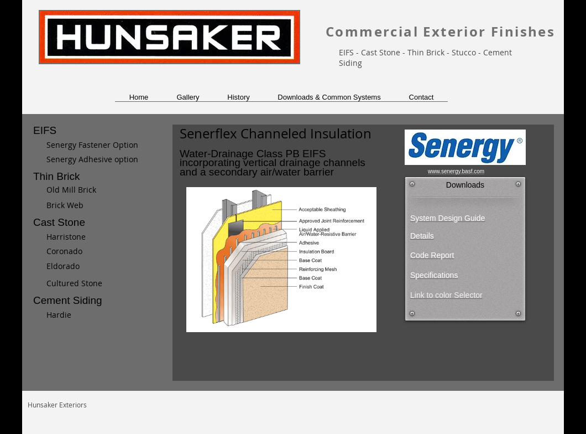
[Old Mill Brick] (103, 190)
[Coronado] (97, 251)
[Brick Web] (97, 205)
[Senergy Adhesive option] (96, 159)
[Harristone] (103, 237)
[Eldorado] (97, 266)
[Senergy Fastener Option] (92, 145)
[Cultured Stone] (97, 283)
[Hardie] (103, 315)
